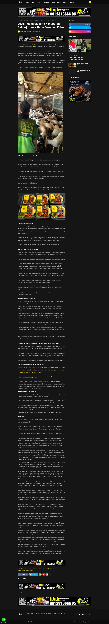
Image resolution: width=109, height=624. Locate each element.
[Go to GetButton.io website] (3, 622)
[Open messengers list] (4, 619)
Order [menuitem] (53, 2)
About (80, 621)
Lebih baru (21, 592)
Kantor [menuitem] (59, 2)
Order (89, 621)
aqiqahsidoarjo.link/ (28, 621)
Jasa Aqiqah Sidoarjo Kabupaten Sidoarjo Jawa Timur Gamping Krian (40, 20)
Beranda (20, 20)
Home (75, 621)
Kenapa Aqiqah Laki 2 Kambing (25, 570)
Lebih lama (62, 592)
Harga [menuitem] (33, 2)
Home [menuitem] (27, 2)
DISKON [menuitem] (65, 2)
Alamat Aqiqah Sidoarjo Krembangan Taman (77, 58)
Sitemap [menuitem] (72, 2)
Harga (84, 621)
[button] (90, 2)
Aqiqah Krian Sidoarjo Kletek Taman (83, 64)
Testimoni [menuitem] (46, 2)
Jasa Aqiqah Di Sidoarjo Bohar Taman (83, 70)
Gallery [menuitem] (39, 2)
